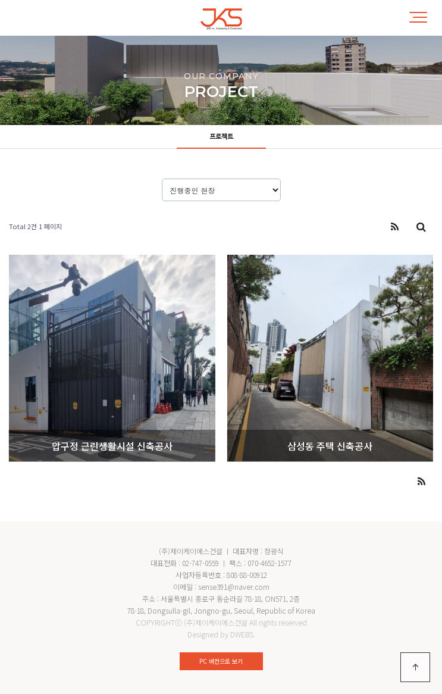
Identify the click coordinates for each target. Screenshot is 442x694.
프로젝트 (221, 136)
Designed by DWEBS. (221, 634)
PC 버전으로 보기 (221, 661)
